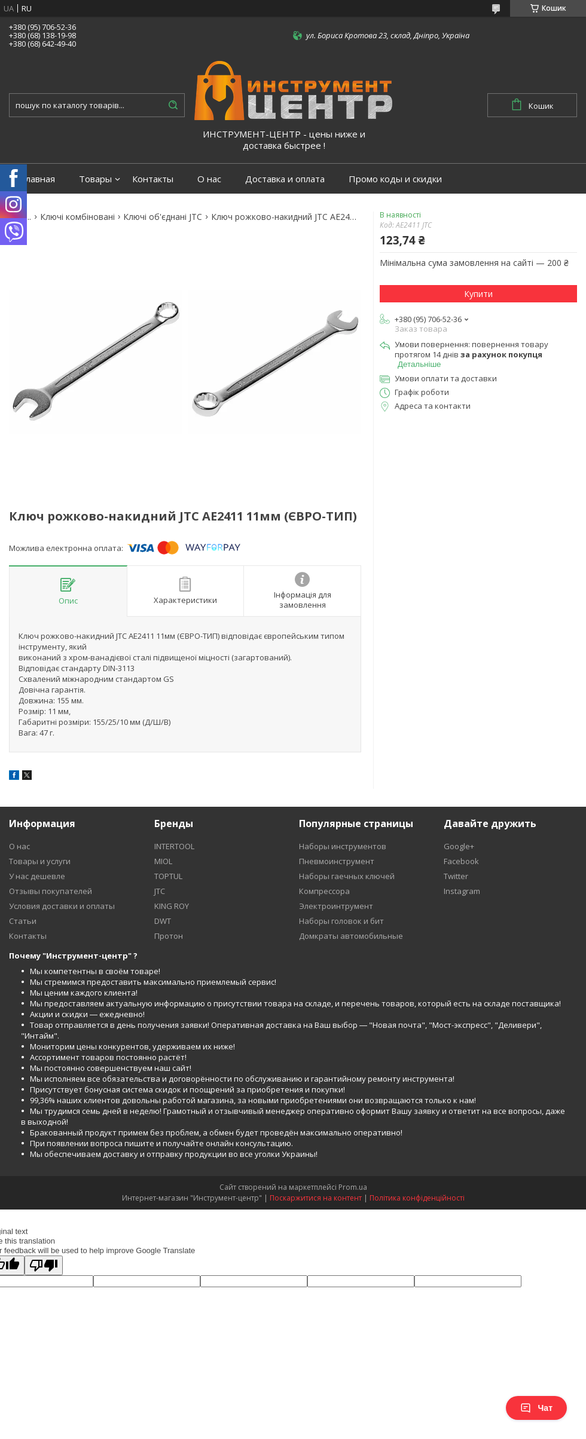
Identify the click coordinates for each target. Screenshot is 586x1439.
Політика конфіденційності (417, 1198)
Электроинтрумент (336, 906)
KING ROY (171, 906)
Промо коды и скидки (395, 178)
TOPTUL (168, 876)
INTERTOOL (174, 846)
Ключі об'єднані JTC (162, 217)
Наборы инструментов (342, 846)
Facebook (461, 861)
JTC (159, 891)
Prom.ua (352, 1187)
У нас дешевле (37, 876)
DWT (162, 921)
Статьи (22, 921)
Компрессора (324, 891)
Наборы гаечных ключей (347, 876)
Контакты (152, 178)
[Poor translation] (44, 1265)
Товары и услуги (40, 861)
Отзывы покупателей (50, 891)
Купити (478, 293)
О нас (209, 178)
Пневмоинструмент (336, 861)
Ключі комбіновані (77, 217)
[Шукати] (173, 105)
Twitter (456, 876)
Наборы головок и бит (341, 921)
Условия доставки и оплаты (62, 906)
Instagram (462, 891)
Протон (168, 935)
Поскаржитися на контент (316, 1198)
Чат (536, 1408)
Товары (95, 178)
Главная (38, 178)
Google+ (459, 846)
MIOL (163, 861)
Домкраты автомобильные (351, 935)
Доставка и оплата (285, 178)
